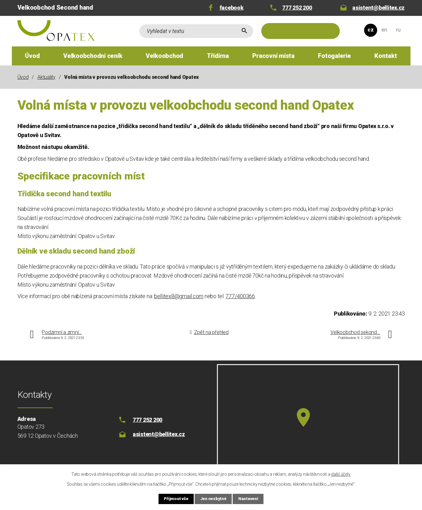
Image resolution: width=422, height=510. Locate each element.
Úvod (32, 56)
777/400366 (240, 296)
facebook (232, 7)
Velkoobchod (164, 56)
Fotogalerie (334, 56)
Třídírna (218, 56)
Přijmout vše (172, 498)
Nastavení (252, 498)
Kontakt (385, 56)
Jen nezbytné (213, 498)
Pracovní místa (273, 56)
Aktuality (46, 77)
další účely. (341, 473)
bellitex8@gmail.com (178, 296)
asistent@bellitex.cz (378, 7)
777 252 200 (297, 7)
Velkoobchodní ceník (92, 56)
